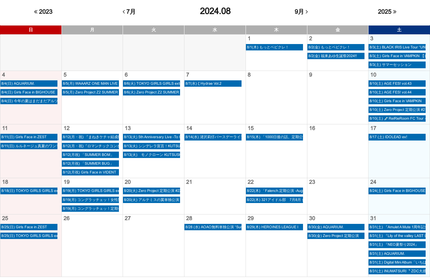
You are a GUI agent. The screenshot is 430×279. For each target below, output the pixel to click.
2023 (43, 11)
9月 (301, 11)
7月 (129, 11)
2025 (387, 11)
